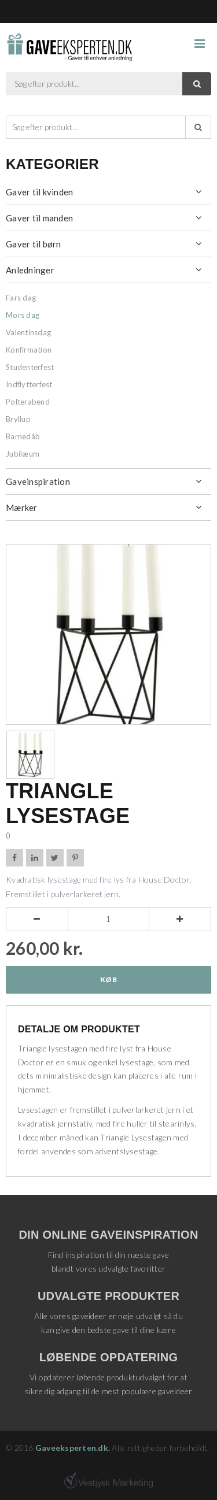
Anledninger (30, 270)
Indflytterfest (29, 384)
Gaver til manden (39, 218)
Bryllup (18, 419)
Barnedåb (23, 436)
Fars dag (21, 297)
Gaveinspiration (38, 481)
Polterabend (28, 401)
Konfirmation (29, 349)
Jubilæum (22, 453)
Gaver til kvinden (39, 192)
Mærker (22, 507)
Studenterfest (30, 367)
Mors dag (22, 315)
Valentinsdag (28, 332)
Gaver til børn (33, 244)
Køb (108, 979)
